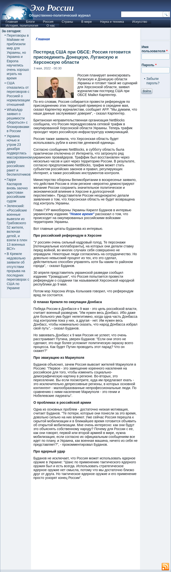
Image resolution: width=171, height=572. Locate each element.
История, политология (22, 25)
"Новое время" (81, 214)
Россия (48, 21)
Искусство (139, 21)
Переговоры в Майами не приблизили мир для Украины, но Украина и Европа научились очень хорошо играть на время (18, 56)
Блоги (30, 21)
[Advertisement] (101, 527)
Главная (12, 21)
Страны (67, 21)
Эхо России (52, 8)
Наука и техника (112, 21)
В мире (86, 21)
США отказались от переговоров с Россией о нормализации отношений (18, 93)
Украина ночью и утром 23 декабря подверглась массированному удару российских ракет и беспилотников (20, 155)
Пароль (148, 65)
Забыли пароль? (153, 81)
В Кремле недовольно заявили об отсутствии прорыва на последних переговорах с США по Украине (18, 271)
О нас (50, 25)
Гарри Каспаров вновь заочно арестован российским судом (17, 190)
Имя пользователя (154, 49)
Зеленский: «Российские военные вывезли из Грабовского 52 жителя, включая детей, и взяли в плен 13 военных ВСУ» (17, 227)
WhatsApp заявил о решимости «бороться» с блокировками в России (18, 120)
